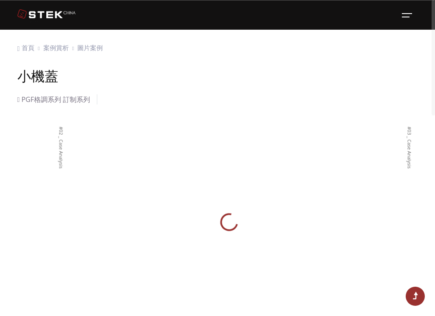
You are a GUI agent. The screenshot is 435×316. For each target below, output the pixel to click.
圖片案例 (90, 47)
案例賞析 (56, 47)
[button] (18, 228)
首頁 (28, 47)
